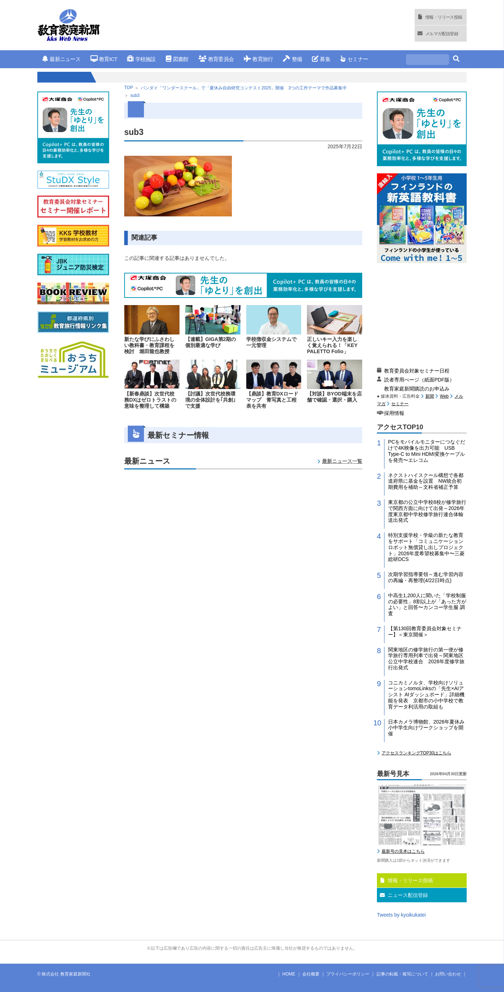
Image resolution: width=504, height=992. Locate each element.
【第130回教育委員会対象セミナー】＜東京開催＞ (425, 631)
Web (444, 396)
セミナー (354, 59)
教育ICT (103, 59)
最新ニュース (61, 59)
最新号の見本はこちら (403, 851)
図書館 (177, 59)
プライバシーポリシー (347, 974)
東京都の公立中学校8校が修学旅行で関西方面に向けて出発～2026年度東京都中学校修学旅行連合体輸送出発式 (427, 511)
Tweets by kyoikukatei (401, 915)
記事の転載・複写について (402, 974)
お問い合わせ (448, 974)
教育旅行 (258, 59)
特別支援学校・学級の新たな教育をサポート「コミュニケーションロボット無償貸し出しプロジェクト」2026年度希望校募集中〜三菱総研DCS (426, 547)
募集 (321, 59)
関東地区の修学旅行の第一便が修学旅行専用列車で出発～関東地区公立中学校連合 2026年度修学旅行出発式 (426, 658)
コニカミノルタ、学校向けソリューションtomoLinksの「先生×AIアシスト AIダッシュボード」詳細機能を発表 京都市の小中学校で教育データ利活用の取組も (426, 695)
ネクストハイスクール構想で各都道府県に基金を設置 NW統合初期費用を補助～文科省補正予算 (425, 481)
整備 (292, 59)
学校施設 (141, 59)
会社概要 (310, 974)
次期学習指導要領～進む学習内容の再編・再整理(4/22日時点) (425, 577)
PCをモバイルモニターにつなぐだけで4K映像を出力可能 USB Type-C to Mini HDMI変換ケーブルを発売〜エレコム (426, 451)
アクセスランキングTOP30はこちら (416, 752)
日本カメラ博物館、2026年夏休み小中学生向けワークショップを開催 (426, 728)
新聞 (429, 396)
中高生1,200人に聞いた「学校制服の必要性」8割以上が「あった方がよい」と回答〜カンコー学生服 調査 (427, 604)
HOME (289, 974)
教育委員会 (216, 59)
